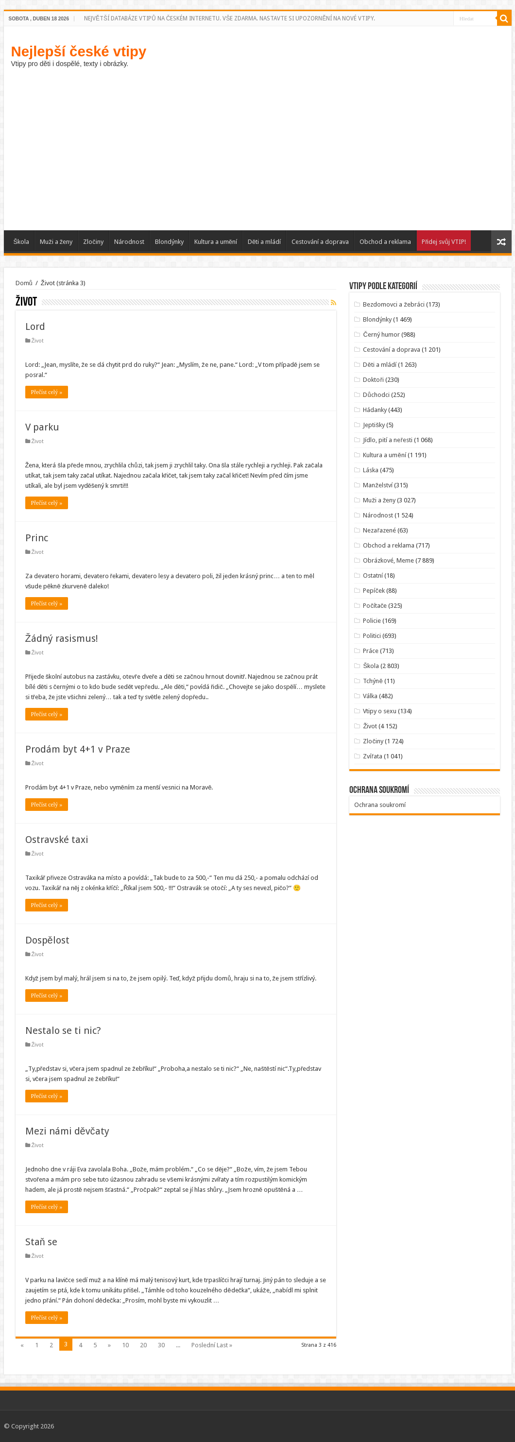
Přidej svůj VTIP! (444, 241)
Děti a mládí (264, 241)
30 (161, 1345)
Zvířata (372, 756)
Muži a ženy (56, 241)
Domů (24, 283)
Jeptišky (374, 425)
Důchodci (376, 394)
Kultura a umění (215, 241)
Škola (22, 241)
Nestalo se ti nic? (63, 1030)
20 (143, 1345)
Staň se (41, 1242)
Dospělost (47, 940)
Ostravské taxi (56, 839)
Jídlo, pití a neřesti (387, 440)
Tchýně (372, 681)
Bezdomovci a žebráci (394, 304)
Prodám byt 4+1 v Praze (77, 749)
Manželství (378, 485)
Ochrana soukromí (380, 804)
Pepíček (374, 590)
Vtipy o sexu (379, 711)
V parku (42, 427)
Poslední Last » (211, 1345)
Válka (370, 696)
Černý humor (381, 334)
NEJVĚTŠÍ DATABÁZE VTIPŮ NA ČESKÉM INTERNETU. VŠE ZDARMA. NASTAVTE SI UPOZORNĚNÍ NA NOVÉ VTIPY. (229, 18)
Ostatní (373, 575)
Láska (370, 470)
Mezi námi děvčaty (67, 1131)
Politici (372, 635)
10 (125, 1345)
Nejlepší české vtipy (79, 51)
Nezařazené (379, 530)
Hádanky (375, 409)
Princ (36, 538)
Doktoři (373, 379)
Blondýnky (169, 241)
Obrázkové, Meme (388, 560)
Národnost (129, 241)
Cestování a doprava (320, 241)
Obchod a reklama (385, 241)
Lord (35, 326)
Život (38, 341)
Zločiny (93, 241)
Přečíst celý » (47, 392)
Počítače (375, 605)
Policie (372, 620)
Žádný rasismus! (61, 638)
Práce (370, 650)
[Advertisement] (257, 148)
